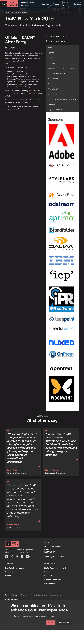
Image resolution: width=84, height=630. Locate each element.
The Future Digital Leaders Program (62, 99)
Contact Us (52, 104)
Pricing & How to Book (56, 73)
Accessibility (55, 595)
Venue (50, 84)
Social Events (53, 94)
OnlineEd (48, 576)
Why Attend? (53, 89)
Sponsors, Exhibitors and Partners (61, 68)
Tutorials (51, 58)
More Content (53, 78)
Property (47, 572)
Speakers (51, 63)
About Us (65, 4)
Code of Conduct (12, 599)
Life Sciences (49, 583)
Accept (50, 622)
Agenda (51, 52)
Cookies (23, 595)
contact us (30, 93)
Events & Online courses (15, 568)
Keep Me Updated (55, 110)
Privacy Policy (11, 595)
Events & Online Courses (27, 4)
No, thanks (64, 622)
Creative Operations (52, 580)
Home (50, 47)
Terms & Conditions (39, 595)
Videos (56, 4)
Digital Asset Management (55, 568)
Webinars (45, 4)
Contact (77, 4)
